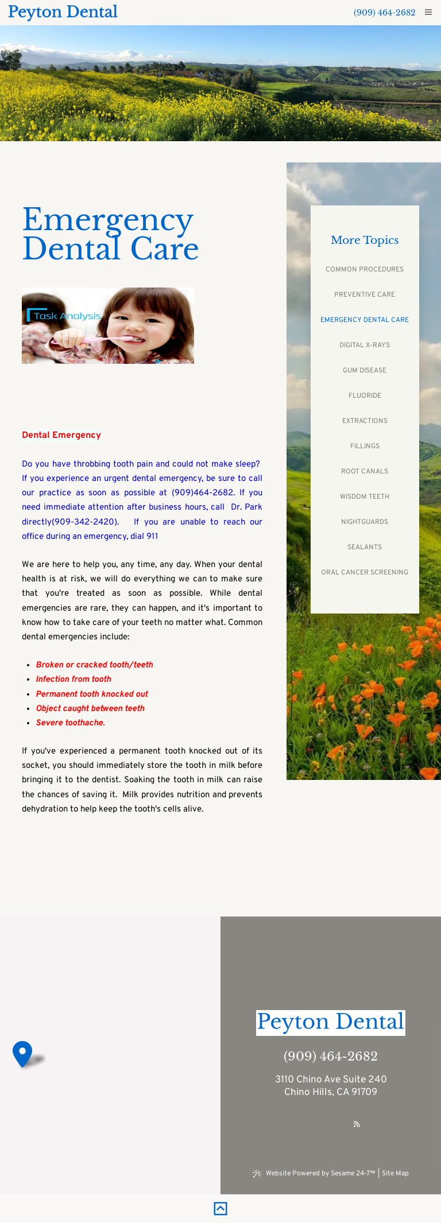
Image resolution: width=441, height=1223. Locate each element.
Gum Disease (364, 370)
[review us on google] (330, 1124)
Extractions (365, 421)
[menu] (428, 12)
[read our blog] (357, 1124)
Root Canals (364, 471)
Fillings (365, 446)
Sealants (364, 547)
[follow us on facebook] (305, 1124)
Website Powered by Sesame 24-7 (314, 1173)
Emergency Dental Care (364, 320)
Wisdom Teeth (364, 497)
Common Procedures (365, 269)
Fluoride (365, 396)
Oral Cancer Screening (364, 572)
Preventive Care (364, 295)
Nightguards (364, 522)
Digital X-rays (364, 345)
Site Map (395, 1173)
